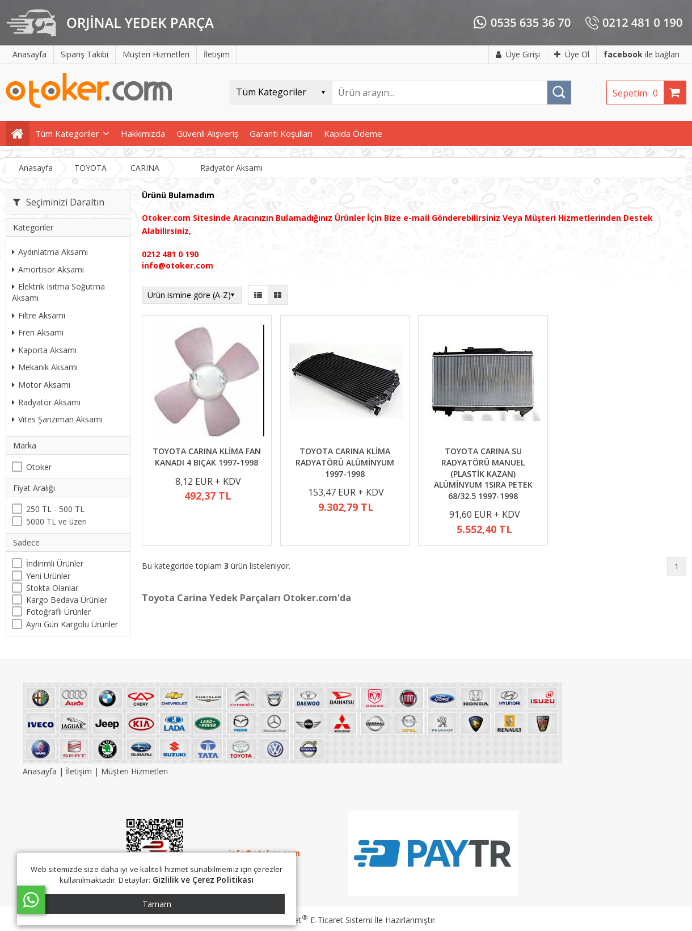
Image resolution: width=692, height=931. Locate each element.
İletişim (79, 771)
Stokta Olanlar (52, 587)
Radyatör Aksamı (46, 402)
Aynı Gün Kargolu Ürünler (72, 624)
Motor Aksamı (41, 384)
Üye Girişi (518, 54)
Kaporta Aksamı (44, 350)
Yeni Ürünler (48, 576)
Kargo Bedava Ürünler (66, 599)
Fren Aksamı (38, 332)
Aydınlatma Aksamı (50, 251)
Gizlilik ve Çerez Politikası (203, 879)
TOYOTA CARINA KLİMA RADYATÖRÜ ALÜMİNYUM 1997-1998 (345, 462)
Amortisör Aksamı (48, 269)
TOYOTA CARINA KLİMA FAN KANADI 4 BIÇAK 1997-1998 (207, 457)
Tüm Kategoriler (67, 133)
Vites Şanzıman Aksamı (57, 419)
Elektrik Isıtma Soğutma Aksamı (58, 292)
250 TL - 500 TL (55, 509)
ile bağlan (642, 54)
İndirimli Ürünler (54, 563)
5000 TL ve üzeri (56, 521)
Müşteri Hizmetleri (134, 771)
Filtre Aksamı (38, 315)
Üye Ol (571, 54)
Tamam (156, 904)
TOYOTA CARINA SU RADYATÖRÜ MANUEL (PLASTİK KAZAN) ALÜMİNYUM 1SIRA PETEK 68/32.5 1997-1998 (483, 473)
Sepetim (638, 93)
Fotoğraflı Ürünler (58, 611)
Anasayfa (41, 771)
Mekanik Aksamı (45, 367)
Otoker (39, 467)
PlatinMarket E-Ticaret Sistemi (313, 920)
